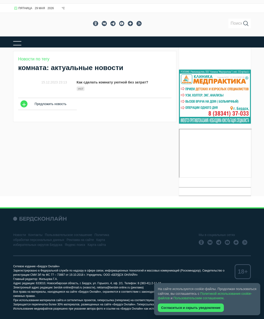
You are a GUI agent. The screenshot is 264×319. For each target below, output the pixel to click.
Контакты (35, 235)
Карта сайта (97, 245)
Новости (19, 235)
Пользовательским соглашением (198, 298)
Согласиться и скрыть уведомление (191, 308)
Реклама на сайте (80, 240)
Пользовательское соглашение (68, 235)
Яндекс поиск (75, 245)
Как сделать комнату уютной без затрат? (112, 82)
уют (80, 88)
